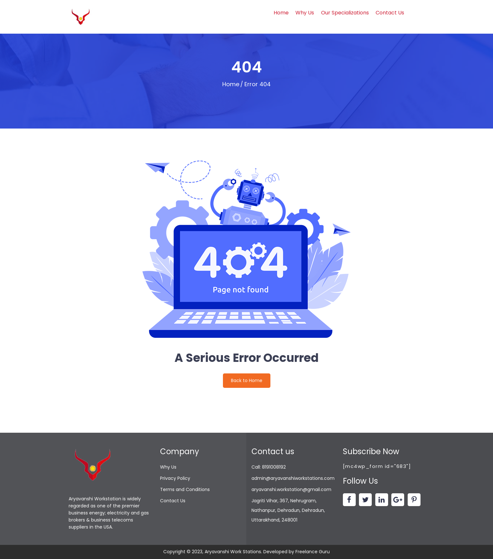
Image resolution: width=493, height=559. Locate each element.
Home (281, 12)
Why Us (304, 12)
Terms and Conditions (185, 489)
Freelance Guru (312, 551)
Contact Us (390, 12)
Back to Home (246, 380)
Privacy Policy (175, 478)
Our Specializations (345, 12)
